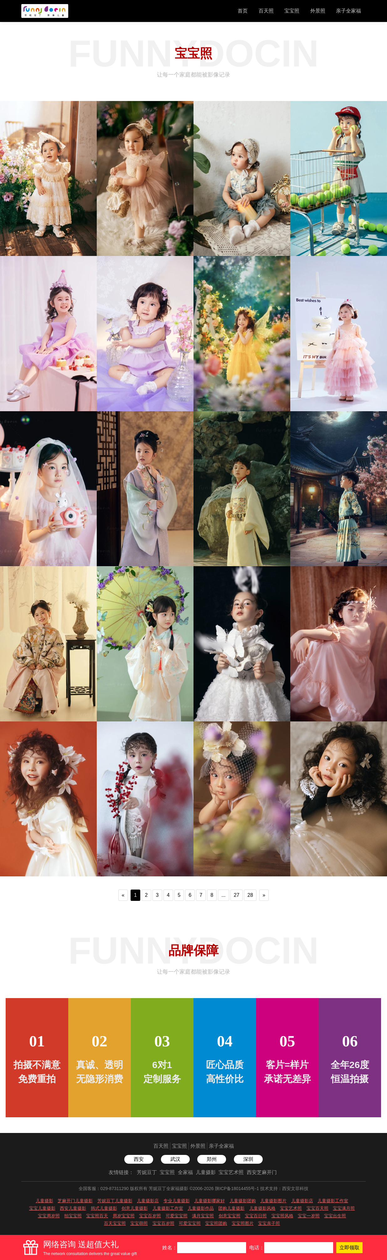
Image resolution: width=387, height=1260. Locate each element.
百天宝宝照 (115, 1223)
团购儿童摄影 (231, 1208)
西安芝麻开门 (262, 1172)
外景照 (317, 10)
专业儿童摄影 (176, 1200)
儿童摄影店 (148, 1200)
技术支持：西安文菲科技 (284, 1188)
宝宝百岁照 (150, 1215)
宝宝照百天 (97, 1215)
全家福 (185, 1172)
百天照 (266, 10)
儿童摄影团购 (243, 1200)
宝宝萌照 (139, 1223)
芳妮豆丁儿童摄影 (114, 1200)
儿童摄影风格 (262, 1208)
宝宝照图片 (243, 1223)
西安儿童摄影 (73, 1208)
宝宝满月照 (344, 1208)
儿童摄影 (206, 1172)
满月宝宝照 (203, 1215)
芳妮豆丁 (147, 1172)
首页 (243, 10)
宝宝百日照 (256, 1215)
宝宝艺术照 (231, 1172)
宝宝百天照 (317, 1208)
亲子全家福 (348, 10)
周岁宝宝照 (124, 1215)
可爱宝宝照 (177, 1215)
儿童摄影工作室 (332, 1200)
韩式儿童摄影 (104, 1208)
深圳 (248, 1159)
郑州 (212, 1159)
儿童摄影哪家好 (209, 1200)
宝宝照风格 (282, 1215)
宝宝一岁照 (309, 1215)
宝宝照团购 (216, 1223)
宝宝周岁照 (49, 1215)
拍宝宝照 (73, 1215)
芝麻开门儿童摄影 (75, 1200)
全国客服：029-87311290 (104, 1188)
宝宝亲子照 (269, 1223)
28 (250, 895)
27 (237, 895)
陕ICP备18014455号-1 (237, 1188)
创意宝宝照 (229, 1215)
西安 (139, 1159)
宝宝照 (291, 10)
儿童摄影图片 (273, 1200)
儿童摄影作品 (201, 1208)
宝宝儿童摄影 (42, 1208)
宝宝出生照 (335, 1215)
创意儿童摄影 (134, 1208)
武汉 (175, 1159)
